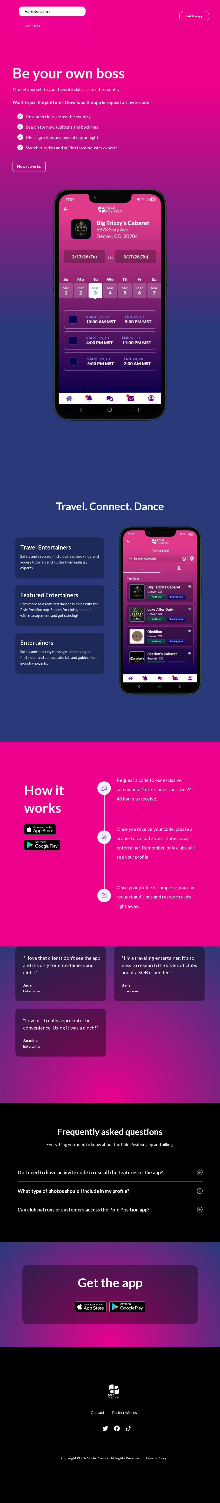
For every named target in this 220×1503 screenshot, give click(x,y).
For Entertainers (37, 11)
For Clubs (32, 25)
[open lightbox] (110, 304)
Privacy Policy (156, 1458)
